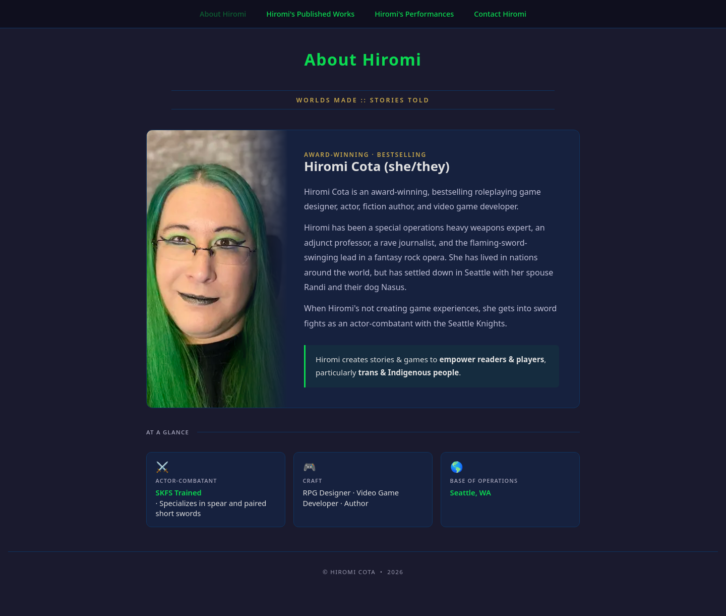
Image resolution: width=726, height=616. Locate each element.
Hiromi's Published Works (310, 14)
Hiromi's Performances (414, 14)
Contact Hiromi (500, 14)
